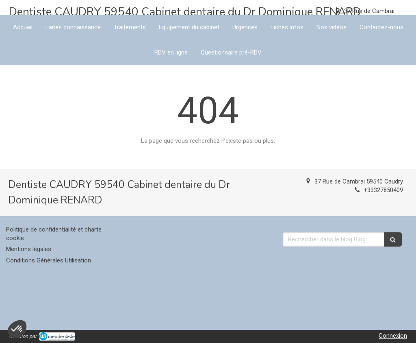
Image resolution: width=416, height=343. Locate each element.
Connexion (393, 335)
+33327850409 (383, 190)
